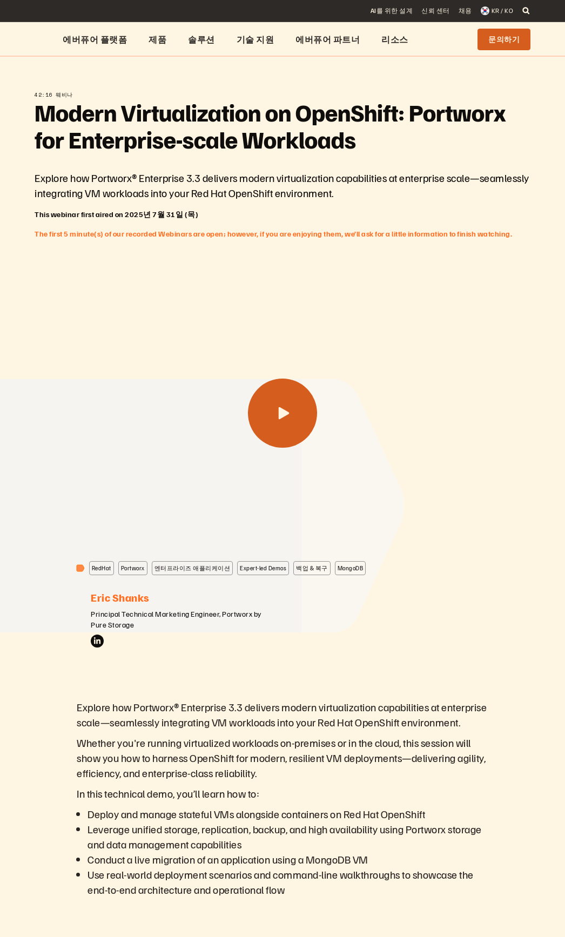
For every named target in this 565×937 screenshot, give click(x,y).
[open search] (526, 10)
